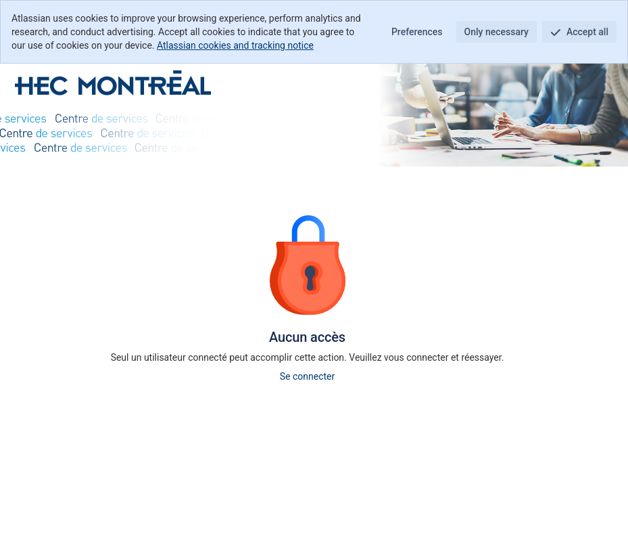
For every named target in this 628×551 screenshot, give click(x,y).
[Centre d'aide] (113, 82)
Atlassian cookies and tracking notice (235, 45)
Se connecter (307, 376)
